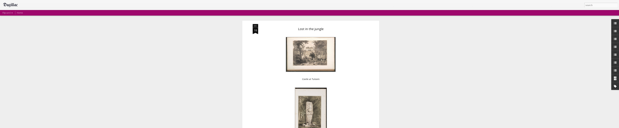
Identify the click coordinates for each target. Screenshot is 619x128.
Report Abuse (330, 126)
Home (20, 12)
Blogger (320, 126)
